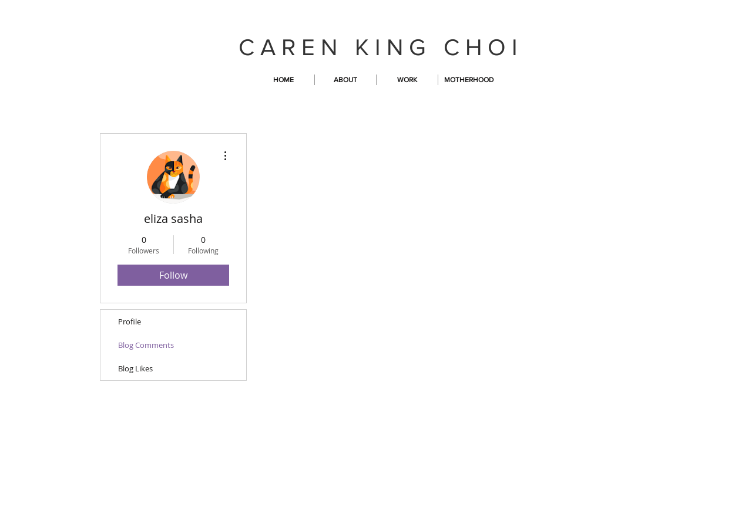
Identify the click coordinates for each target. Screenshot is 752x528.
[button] (407, 80)
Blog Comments (146, 345)
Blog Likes (135, 368)
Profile (129, 321)
